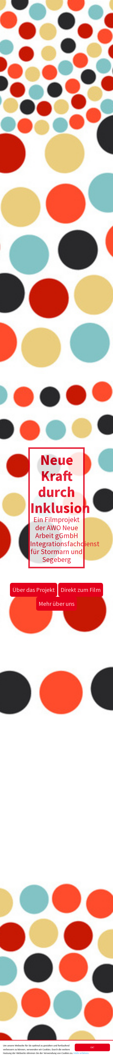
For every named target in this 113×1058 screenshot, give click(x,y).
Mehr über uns (56, 603)
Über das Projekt (33, 589)
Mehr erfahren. (81, 1054)
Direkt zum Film (81, 589)
